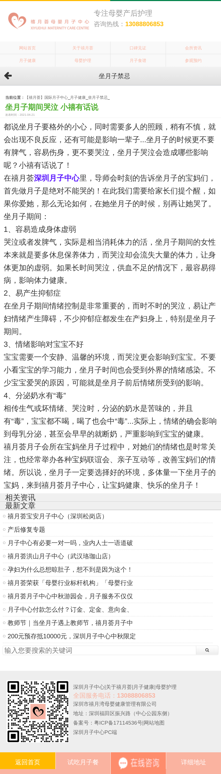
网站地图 (154, 723)
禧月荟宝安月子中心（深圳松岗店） (58, 516)
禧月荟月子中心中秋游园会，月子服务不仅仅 (70, 596)
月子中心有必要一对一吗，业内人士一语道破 (70, 542)
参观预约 (193, 60)
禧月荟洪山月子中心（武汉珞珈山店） (61, 556)
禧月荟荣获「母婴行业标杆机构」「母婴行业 (70, 582)
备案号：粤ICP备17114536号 (107, 723)
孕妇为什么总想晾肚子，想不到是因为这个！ (70, 569)
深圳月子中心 (88, 687)
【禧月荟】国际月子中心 (46, 97)
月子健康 (27, 60)
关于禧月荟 (82, 47)
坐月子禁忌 (98, 97)
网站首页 (27, 47)
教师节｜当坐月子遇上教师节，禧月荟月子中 (70, 622)
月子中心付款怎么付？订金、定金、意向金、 (70, 609)
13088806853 (144, 23)
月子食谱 (138, 60)
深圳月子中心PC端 (95, 732)
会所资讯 (193, 47)
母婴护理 (82, 60)
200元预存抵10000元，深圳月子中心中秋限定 (72, 636)
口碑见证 (138, 47)
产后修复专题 (26, 529)
